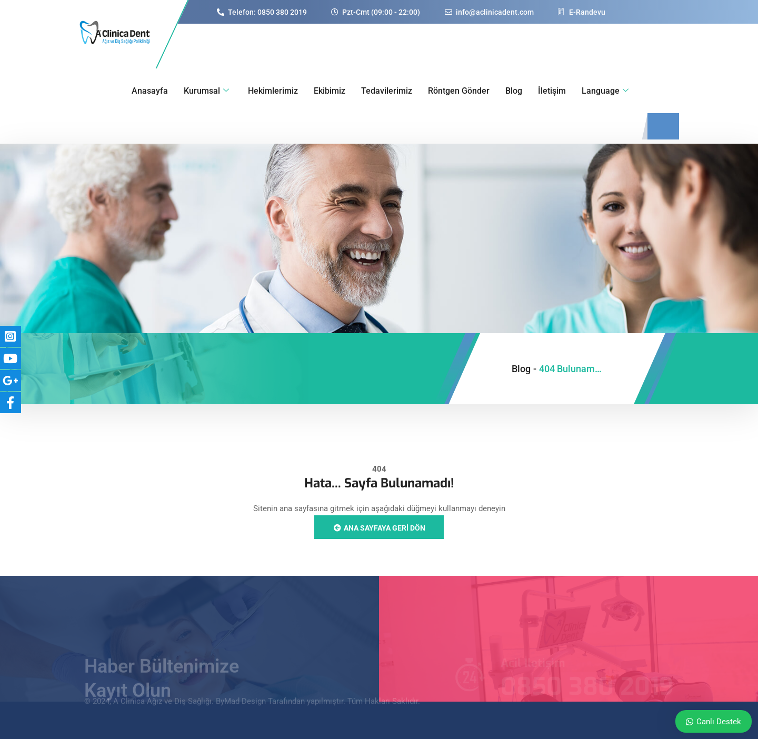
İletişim (552, 91)
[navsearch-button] (663, 126)
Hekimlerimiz (273, 91)
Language (605, 91)
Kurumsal (206, 91)
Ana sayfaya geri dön (379, 528)
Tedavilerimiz (386, 91)
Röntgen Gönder (459, 91)
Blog (513, 91)
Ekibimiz (329, 91)
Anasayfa (150, 91)
